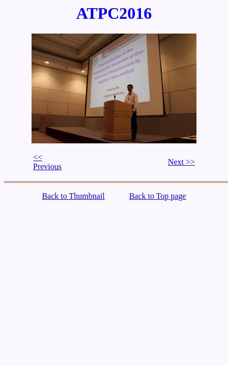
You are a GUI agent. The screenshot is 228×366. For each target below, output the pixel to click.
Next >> (181, 162)
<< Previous (47, 162)
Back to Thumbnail (73, 196)
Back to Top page (157, 196)
